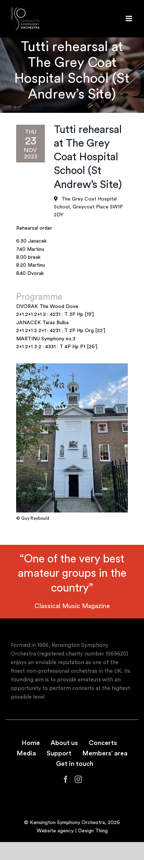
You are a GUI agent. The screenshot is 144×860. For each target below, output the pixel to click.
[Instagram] (78, 779)
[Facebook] (65, 779)
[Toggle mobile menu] (129, 18)
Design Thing (93, 830)
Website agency (55, 830)
